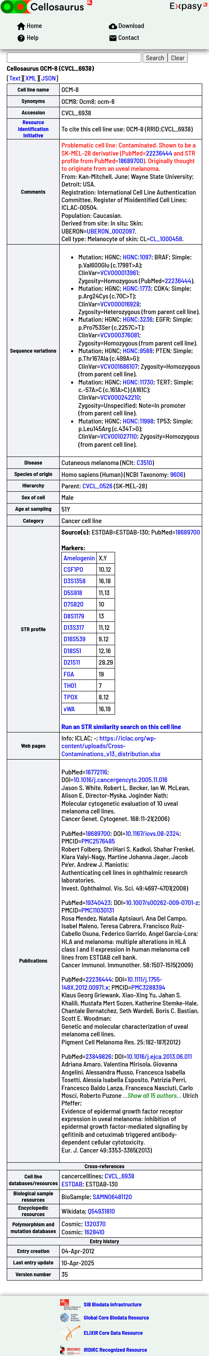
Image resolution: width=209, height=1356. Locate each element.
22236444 (159, 153)
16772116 (96, 772)
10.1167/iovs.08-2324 (152, 833)
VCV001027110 (118, 436)
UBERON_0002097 (111, 231)
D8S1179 (73, 616)
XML (30, 78)
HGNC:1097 (137, 257)
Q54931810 (101, 1211)
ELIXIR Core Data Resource (113, 1332)
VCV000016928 (120, 304)
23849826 (98, 1056)
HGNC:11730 (138, 382)
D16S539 (74, 639)
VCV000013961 (119, 272)
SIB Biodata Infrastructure (113, 1304)
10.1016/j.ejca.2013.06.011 (159, 1056)
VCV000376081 (119, 335)
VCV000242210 (120, 397)
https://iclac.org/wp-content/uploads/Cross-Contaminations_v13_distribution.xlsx (110, 745)
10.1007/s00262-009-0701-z (162, 902)
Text (15, 78)
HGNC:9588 (137, 350)
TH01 (69, 685)
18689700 (130, 160)
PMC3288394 (148, 987)
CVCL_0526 (97, 486)
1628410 (94, 1232)
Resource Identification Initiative (33, 129)
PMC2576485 (98, 841)
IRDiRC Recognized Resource (115, 1349)
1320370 (95, 1224)
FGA (68, 674)
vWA (69, 708)
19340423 (97, 902)
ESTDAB (71, 1184)
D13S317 (73, 627)
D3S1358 (74, 580)
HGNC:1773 (137, 288)
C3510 (144, 462)
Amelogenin (79, 558)
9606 (176, 474)
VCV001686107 (119, 366)
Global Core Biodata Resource (116, 1317)
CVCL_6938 (119, 1176)
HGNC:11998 (138, 421)
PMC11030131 (97, 910)
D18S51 (72, 650)
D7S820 (73, 604)
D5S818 (72, 592)
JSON (48, 78)
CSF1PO (73, 569)
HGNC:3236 (137, 319)
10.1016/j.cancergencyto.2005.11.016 (121, 779)
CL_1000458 (166, 238)
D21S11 (71, 662)
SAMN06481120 (112, 1196)
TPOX (70, 697)
